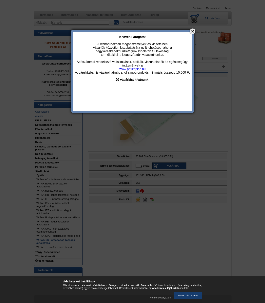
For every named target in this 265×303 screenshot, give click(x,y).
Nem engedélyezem (160, 297)
